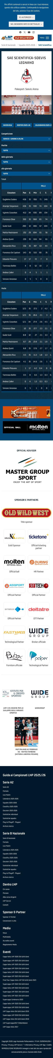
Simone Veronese (10, 279)
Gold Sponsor (14, 545)
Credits (49, 1045)
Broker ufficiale (39, 642)
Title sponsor (26, 522)
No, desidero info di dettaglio (25, 24)
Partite (4, 145)
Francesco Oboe (9, 219)
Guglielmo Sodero (10, 199)
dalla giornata (7, 157)
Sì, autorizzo (25, 17)
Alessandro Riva (9, 246)
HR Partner (39, 571)
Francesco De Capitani (11, 252)
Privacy (4, 1045)
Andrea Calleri (8, 272)
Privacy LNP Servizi (15, 1045)
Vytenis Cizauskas (10, 212)
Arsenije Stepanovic (10, 206)
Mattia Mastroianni (10, 232)
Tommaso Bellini (9, 265)
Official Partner (14, 595)
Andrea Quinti (8, 239)
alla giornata (6, 168)
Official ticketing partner (38, 547)
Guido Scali (7, 226)
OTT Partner (38, 618)
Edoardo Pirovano (10, 259)
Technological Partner (14, 642)
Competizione (7, 133)
